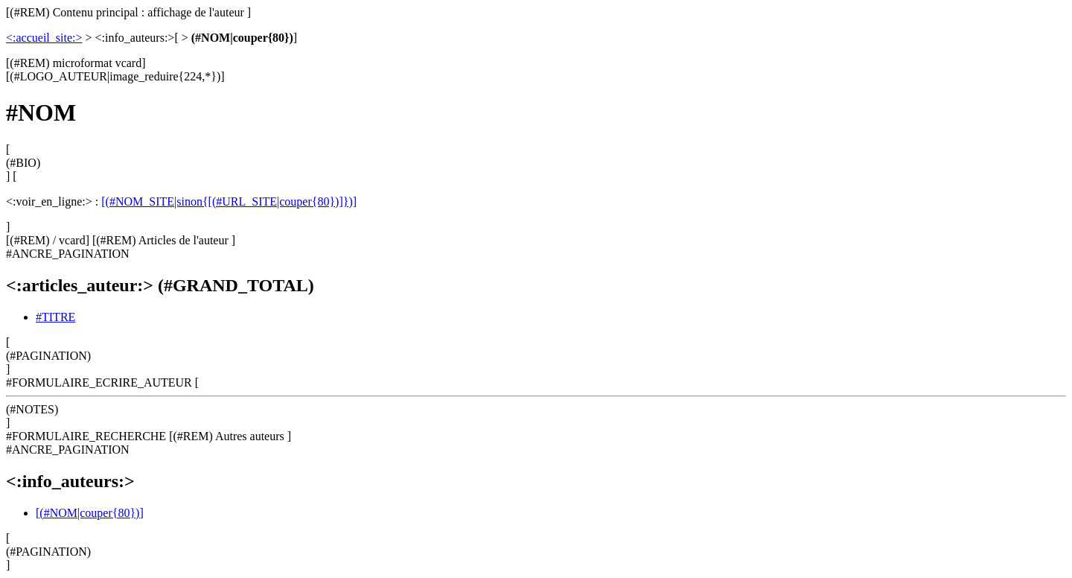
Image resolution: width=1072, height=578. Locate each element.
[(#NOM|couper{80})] (90, 512)
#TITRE (55, 317)
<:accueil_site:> (44, 37)
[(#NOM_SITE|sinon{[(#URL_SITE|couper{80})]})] (229, 201)
